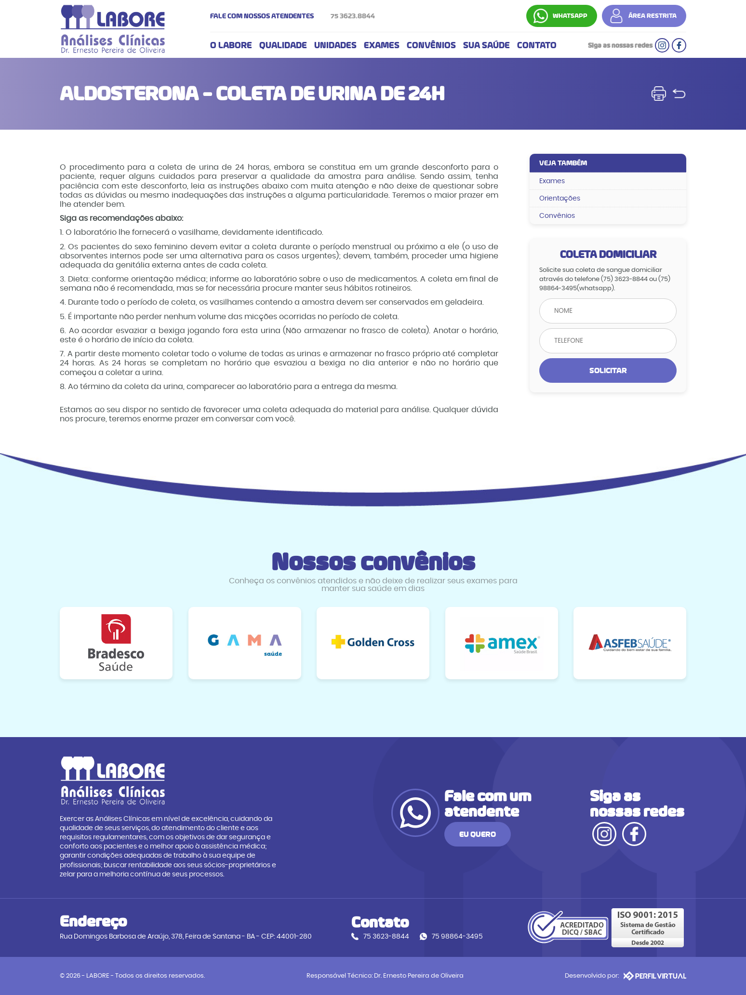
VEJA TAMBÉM (563, 163)
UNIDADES (335, 45)
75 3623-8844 (386, 936)
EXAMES (382, 45)
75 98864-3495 (457, 936)
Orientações (559, 198)
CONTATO (537, 45)
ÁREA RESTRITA (652, 16)
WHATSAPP (570, 16)
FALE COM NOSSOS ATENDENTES (295, 16)
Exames (552, 181)
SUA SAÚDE (486, 45)
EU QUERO (477, 834)
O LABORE (231, 45)
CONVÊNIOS (431, 45)
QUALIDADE (283, 45)
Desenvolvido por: (625, 975)
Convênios (557, 215)
